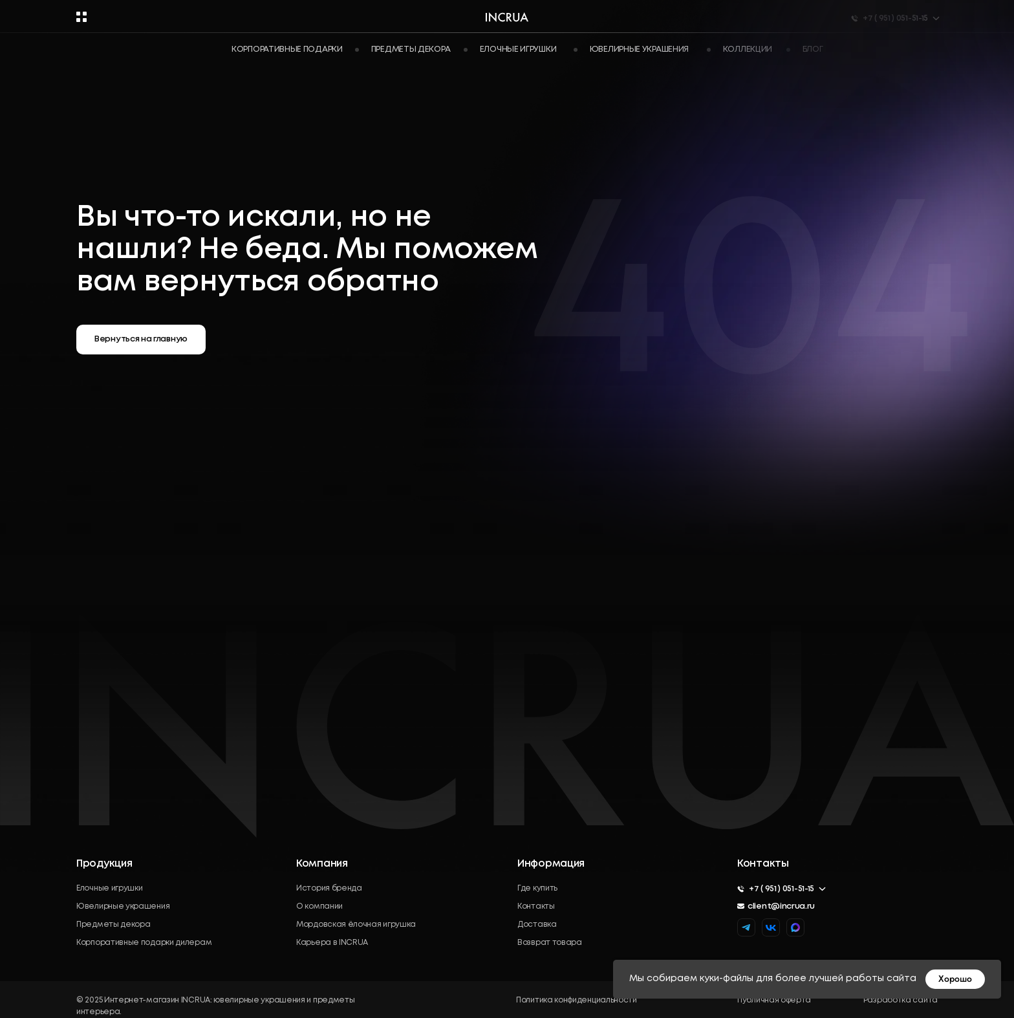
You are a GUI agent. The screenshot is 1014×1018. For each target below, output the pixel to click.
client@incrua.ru (781, 906)
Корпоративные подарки (287, 49)
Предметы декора (113, 924)
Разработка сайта (900, 1000)
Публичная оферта (774, 1000)
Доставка (537, 924)
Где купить (537, 888)
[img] (795, 927)
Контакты (536, 906)
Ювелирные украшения (122, 906)
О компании (319, 906)
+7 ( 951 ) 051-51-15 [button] (781, 889)
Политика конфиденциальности (576, 1000)
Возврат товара (549, 942)
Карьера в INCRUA (332, 942)
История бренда (329, 888)
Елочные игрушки (109, 888)
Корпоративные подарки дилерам (143, 942)
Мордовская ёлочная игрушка (356, 924)
